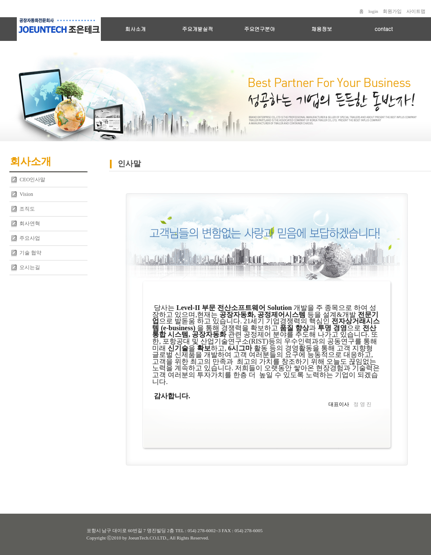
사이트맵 (415, 11)
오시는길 (29, 267)
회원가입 (392, 11)
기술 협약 (30, 253)
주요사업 (29, 238)
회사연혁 (29, 223)
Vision (26, 194)
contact (384, 28)
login (373, 11)
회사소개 (135, 28)
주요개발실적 (197, 28)
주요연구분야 (259, 28)
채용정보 (321, 28)
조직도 (27, 209)
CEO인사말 (32, 180)
